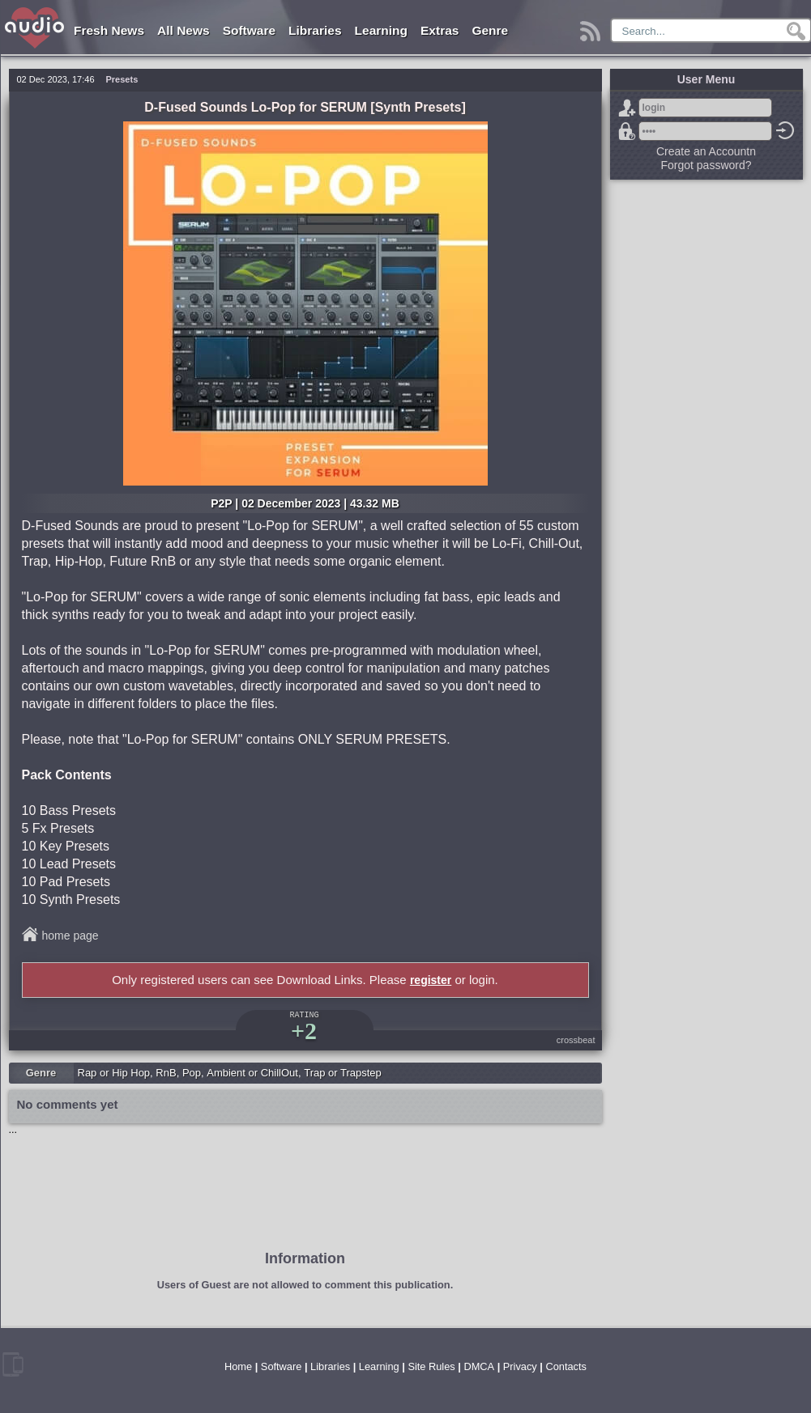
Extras (439, 30)
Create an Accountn (706, 151)
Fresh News (109, 30)
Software (249, 30)
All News (183, 30)
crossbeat (576, 1040)
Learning (381, 30)
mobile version (13, 1364)
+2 (304, 1030)
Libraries (314, 30)
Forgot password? (627, 131)
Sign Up (627, 108)
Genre (490, 30)
